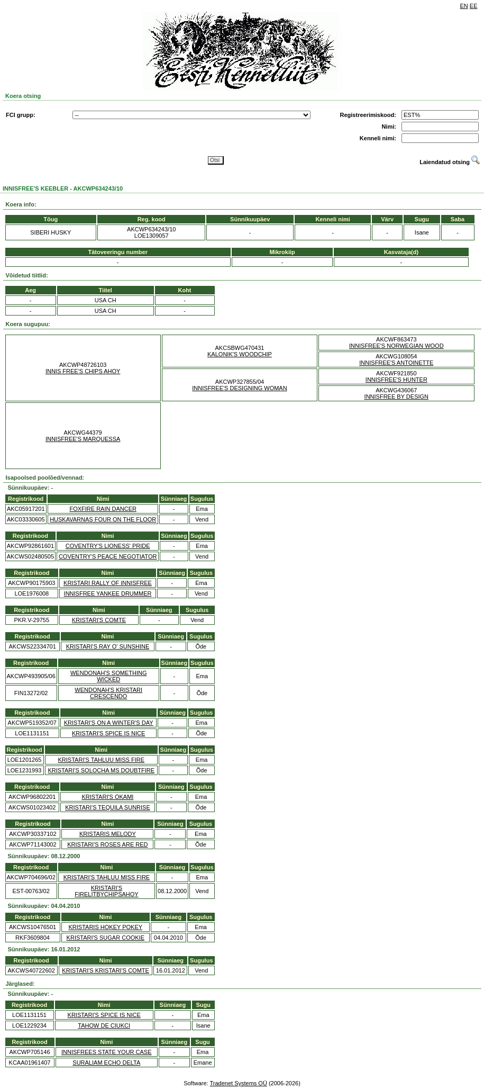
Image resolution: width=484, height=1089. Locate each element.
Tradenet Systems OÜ (238, 1083)
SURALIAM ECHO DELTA (106, 1062)
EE (474, 6)
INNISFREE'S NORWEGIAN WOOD (396, 346)
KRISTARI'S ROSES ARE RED (107, 844)
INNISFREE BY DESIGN (396, 396)
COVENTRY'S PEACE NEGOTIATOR (108, 556)
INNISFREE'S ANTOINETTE (396, 362)
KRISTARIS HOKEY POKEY (106, 927)
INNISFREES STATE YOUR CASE (106, 1052)
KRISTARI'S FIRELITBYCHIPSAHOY (106, 891)
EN (464, 6)
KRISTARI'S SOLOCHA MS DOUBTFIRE (101, 770)
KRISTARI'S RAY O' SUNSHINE (108, 646)
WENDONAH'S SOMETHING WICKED (108, 676)
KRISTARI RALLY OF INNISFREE (107, 583)
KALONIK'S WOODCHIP (239, 354)
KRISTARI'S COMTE (99, 620)
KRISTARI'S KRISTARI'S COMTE (105, 970)
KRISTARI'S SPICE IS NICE (108, 733)
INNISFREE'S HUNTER (396, 379)
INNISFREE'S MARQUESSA (82, 439)
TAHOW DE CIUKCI (104, 1025)
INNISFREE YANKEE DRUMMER (108, 593)
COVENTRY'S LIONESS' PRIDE (108, 546)
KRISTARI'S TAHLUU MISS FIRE (101, 760)
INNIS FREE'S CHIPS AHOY (82, 371)
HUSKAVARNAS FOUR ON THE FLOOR (103, 519)
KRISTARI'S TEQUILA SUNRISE (107, 807)
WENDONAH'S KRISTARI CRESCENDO (108, 693)
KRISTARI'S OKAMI (108, 797)
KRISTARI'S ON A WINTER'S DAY (108, 722)
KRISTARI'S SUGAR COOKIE (105, 937)
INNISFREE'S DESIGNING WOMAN (239, 388)
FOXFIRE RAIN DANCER (102, 509)
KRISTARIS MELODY (107, 834)
